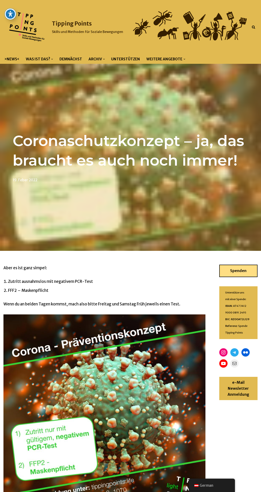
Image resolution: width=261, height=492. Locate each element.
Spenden (238, 270)
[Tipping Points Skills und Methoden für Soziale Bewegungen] (63, 27)
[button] (52, 59)
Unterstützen (125, 59)
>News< (11, 59)
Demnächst (70, 59)
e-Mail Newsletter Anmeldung (238, 388)
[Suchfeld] (253, 27)
